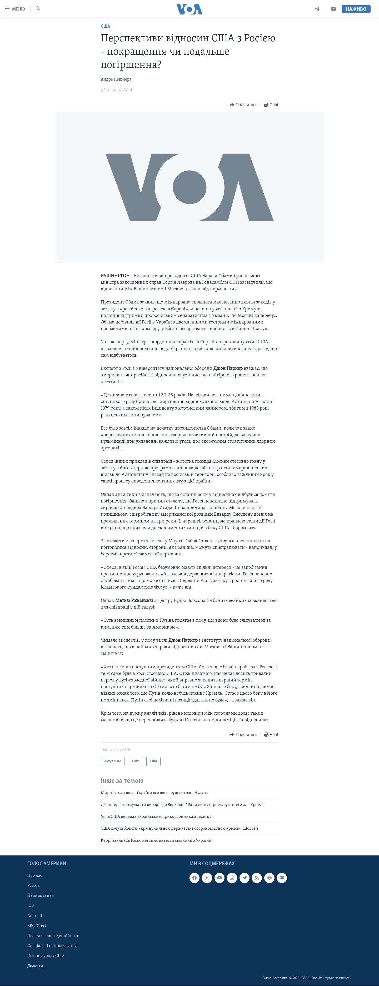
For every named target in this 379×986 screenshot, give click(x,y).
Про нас (34, 876)
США (105, 26)
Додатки (35, 966)
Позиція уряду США (45, 956)
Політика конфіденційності (53, 936)
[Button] (243, 105)
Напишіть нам (40, 896)
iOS (30, 906)
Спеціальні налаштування (52, 946)
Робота (33, 886)
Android (34, 916)
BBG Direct (36, 926)
